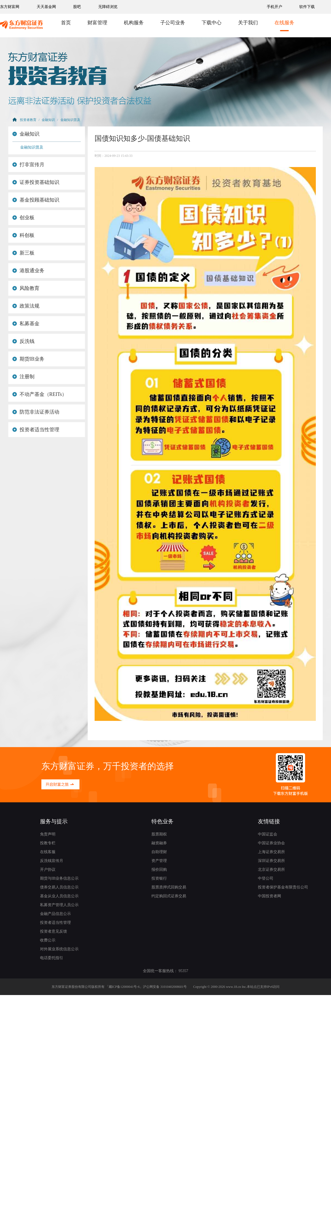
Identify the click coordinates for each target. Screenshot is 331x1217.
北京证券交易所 (271, 869)
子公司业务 (172, 22)
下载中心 (211, 22)
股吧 (77, 7)
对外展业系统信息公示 (59, 949)
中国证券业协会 (271, 843)
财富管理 (97, 22)
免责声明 (47, 834)
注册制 (23, 376)
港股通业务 (28, 270)
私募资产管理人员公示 (59, 905)
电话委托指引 (51, 958)
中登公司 (265, 878)
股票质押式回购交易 (168, 887)
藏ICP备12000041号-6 (124, 987)
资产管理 (159, 861)
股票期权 (159, 834)
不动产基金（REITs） (39, 394)
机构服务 (134, 22)
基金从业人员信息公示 (59, 896)
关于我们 (248, 22)
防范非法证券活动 (35, 412)
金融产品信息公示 (55, 914)
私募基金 (25, 323)
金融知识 (48, 120)
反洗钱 (23, 341)
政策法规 (25, 306)
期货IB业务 (28, 359)
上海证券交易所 (271, 852)
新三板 (23, 253)
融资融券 (159, 843)
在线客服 (47, 852)
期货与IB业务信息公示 (59, 878)
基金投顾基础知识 (35, 200)
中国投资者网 (269, 896)
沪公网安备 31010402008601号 (165, 987)
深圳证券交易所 (271, 861)
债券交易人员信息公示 (59, 887)
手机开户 (275, 7)
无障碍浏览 (108, 7)
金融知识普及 (70, 120)
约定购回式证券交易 (168, 896)
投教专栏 (47, 843)
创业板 (23, 217)
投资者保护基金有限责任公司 (283, 887)
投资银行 (159, 878)
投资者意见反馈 (53, 931)
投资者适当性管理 (35, 429)
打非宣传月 (28, 164)
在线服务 (284, 22)
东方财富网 (9, 7)
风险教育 (25, 288)
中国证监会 (267, 834)
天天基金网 (46, 7)
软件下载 (307, 7)
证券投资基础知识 (35, 182)
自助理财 (159, 852)
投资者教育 (28, 120)
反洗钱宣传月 (51, 861)
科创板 (23, 235)
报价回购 (159, 869)
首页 (66, 22)
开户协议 (47, 869)
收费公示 (47, 940)
